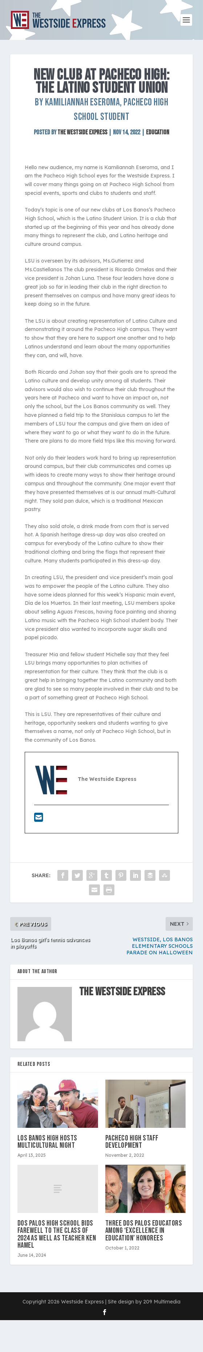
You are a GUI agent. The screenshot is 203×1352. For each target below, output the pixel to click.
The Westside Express (82, 132)
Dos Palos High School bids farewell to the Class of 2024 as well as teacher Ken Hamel (56, 1234)
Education (157, 132)
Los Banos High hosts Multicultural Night (47, 1142)
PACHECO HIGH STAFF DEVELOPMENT (132, 1142)
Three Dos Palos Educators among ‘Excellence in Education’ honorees (143, 1230)
